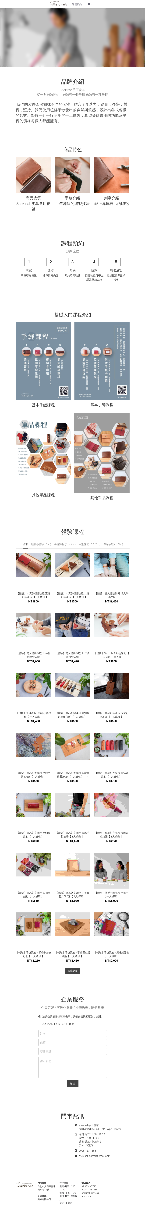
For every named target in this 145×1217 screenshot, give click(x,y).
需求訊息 (45, 1061)
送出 (72, 1083)
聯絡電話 (45, 1051)
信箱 (43, 1042)
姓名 (43, 1033)
